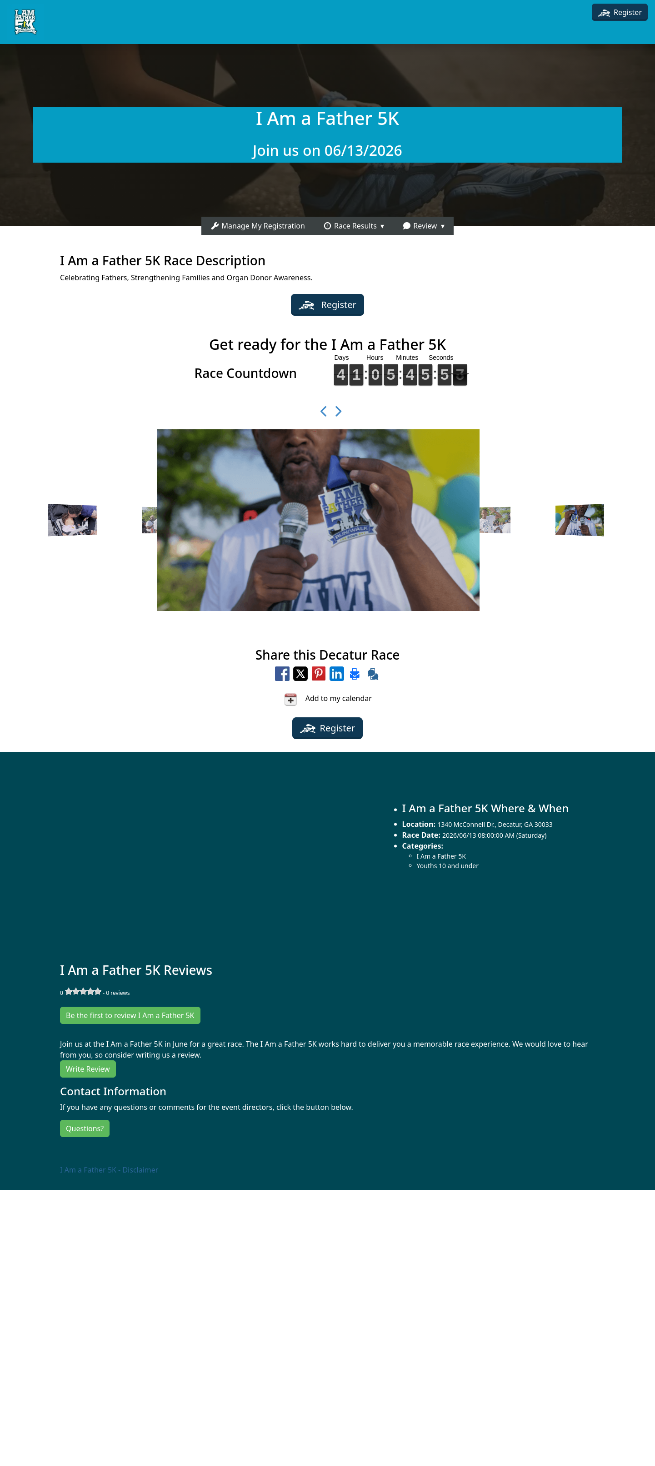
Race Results (350, 226)
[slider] (83, 991)
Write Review (88, 1069)
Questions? (85, 1128)
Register (620, 12)
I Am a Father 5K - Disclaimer (109, 1170)
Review (419, 226)
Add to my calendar (327, 699)
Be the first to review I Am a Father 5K (130, 1015)
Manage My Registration (257, 226)
